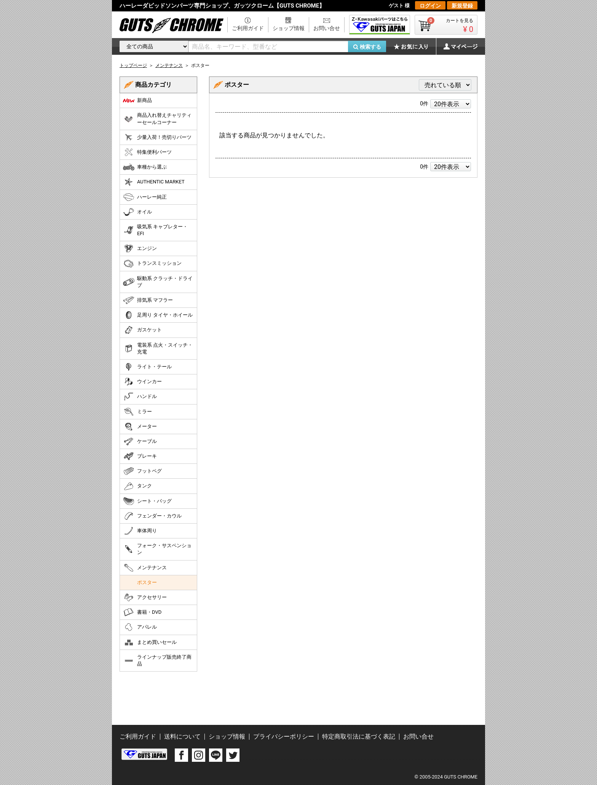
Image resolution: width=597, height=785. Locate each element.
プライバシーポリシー (283, 736)
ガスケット (142, 330)
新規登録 (462, 6)
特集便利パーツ (147, 152)
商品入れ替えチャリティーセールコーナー (157, 118)
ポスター (147, 582)
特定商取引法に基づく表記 (358, 736)
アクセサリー (145, 597)
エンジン (140, 248)
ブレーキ (140, 456)
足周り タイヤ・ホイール (158, 315)
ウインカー (142, 381)
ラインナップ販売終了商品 (157, 660)
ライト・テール (147, 367)
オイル (137, 212)
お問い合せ (326, 28)
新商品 (137, 100)
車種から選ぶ (145, 167)
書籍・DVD (142, 612)
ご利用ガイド (248, 28)
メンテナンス (145, 568)
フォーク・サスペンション (157, 549)
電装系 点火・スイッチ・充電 (158, 348)
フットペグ (142, 471)
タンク (137, 486)
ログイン (430, 6)
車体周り (140, 531)
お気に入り (415, 46)
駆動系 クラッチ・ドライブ (158, 281)
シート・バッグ (147, 501)
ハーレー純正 (145, 197)
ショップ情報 (289, 28)
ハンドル (140, 396)
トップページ (133, 65)
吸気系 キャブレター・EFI (155, 230)
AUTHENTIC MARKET (154, 182)
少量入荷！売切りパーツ (157, 137)
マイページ (456, 46)
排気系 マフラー (148, 300)
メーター (140, 426)
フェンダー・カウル (152, 516)
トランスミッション (152, 264)
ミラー (137, 412)
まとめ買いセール (150, 642)
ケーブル (140, 441)
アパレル (140, 627)
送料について (182, 736)
